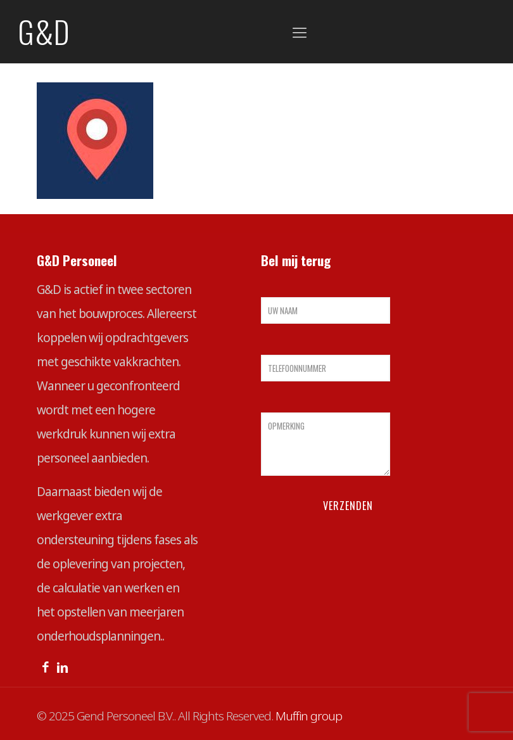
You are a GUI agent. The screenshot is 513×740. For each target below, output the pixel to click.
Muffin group (309, 716)
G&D (44, 31)
